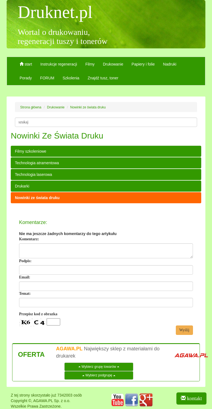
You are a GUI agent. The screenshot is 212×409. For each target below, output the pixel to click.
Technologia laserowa (33, 174)
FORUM (47, 78)
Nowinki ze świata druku (37, 198)
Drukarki (22, 186)
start (26, 64)
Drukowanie (113, 64)
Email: (24, 277)
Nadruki (169, 64)
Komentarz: (29, 239)
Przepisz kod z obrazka (38, 314)
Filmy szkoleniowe (30, 151)
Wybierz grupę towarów (98, 367)
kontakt (191, 398)
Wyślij (184, 330)
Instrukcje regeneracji (58, 64)
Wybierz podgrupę (98, 375)
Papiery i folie (143, 64)
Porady (26, 78)
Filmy (89, 64)
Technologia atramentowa (37, 163)
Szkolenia (71, 78)
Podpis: (25, 261)
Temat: (25, 293)
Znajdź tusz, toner (103, 78)
